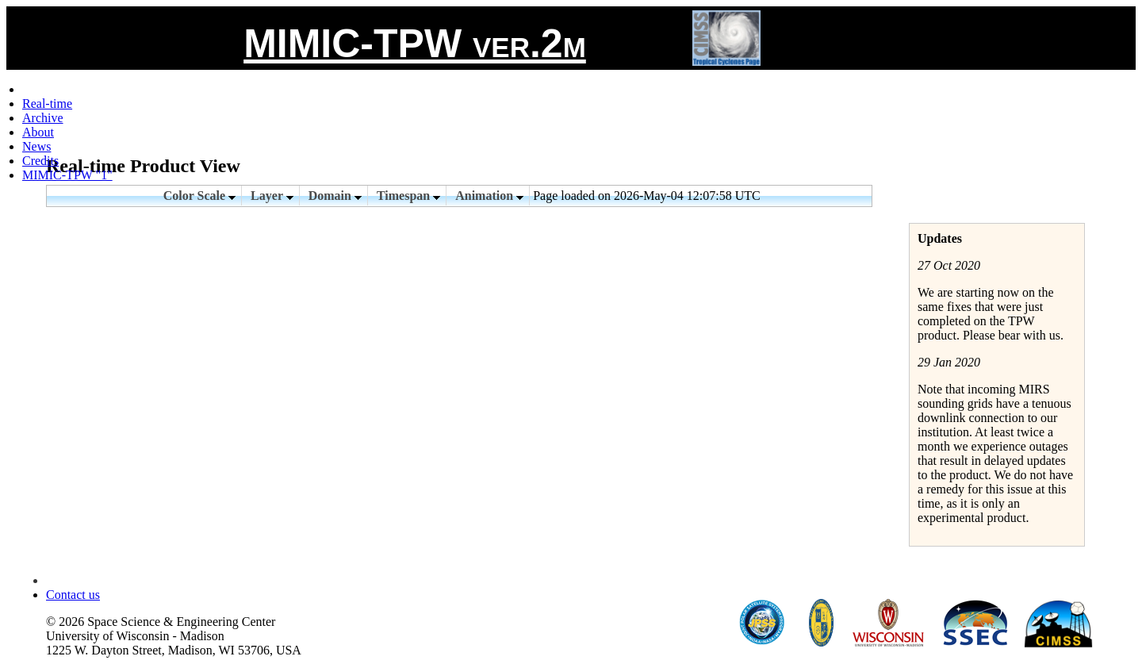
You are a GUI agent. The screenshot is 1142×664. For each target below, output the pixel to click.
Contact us (73, 594)
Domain (335, 195)
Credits (40, 160)
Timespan (408, 195)
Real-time (47, 103)
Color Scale (199, 195)
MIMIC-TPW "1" (67, 175)
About (38, 132)
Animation (489, 195)
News (36, 146)
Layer (272, 195)
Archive (42, 118)
